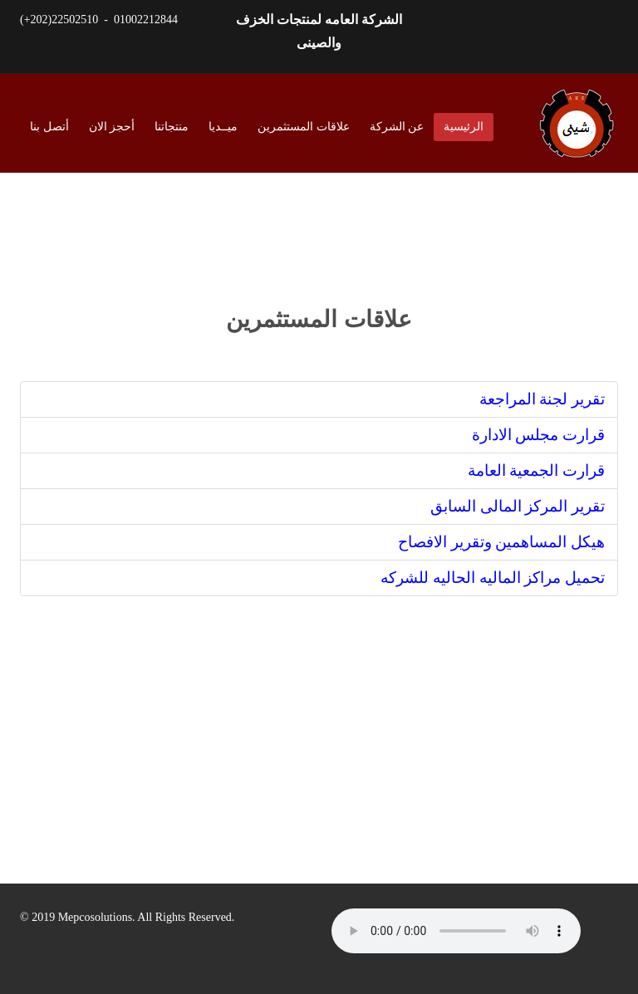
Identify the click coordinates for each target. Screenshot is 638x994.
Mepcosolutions (95, 917)
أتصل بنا (49, 126)
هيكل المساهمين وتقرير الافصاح (501, 542)
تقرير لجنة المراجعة (542, 399)
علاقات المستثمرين (304, 126)
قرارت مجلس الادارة (539, 434)
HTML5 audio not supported (456, 930)
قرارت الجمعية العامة (537, 470)
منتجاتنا (172, 126)
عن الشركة (397, 126)
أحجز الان (112, 126)
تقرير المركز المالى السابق (517, 506)
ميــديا (223, 126)
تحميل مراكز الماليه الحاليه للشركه (492, 577)
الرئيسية (463, 126)
